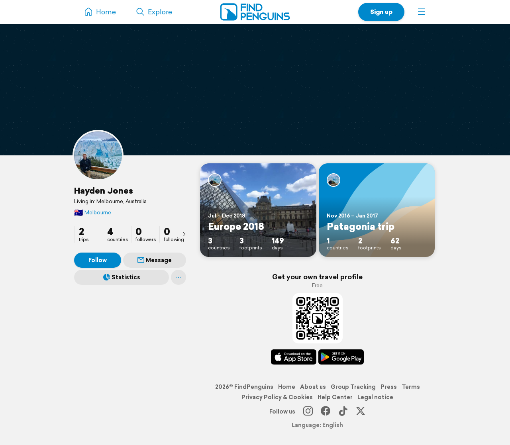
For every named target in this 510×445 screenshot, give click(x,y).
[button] (421, 12)
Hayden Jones (103, 190)
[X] (360, 412)
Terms (411, 387)
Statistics (121, 277)
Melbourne (92, 212)
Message (154, 260)
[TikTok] (343, 412)
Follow (97, 260)
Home (286, 387)
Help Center (335, 397)
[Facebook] (325, 412)
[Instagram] (308, 412)
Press (389, 387)
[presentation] (184, 234)
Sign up (381, 12)
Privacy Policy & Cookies (277, 397)
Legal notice (375, 397)
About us (313, 387)
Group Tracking (353, 387)
